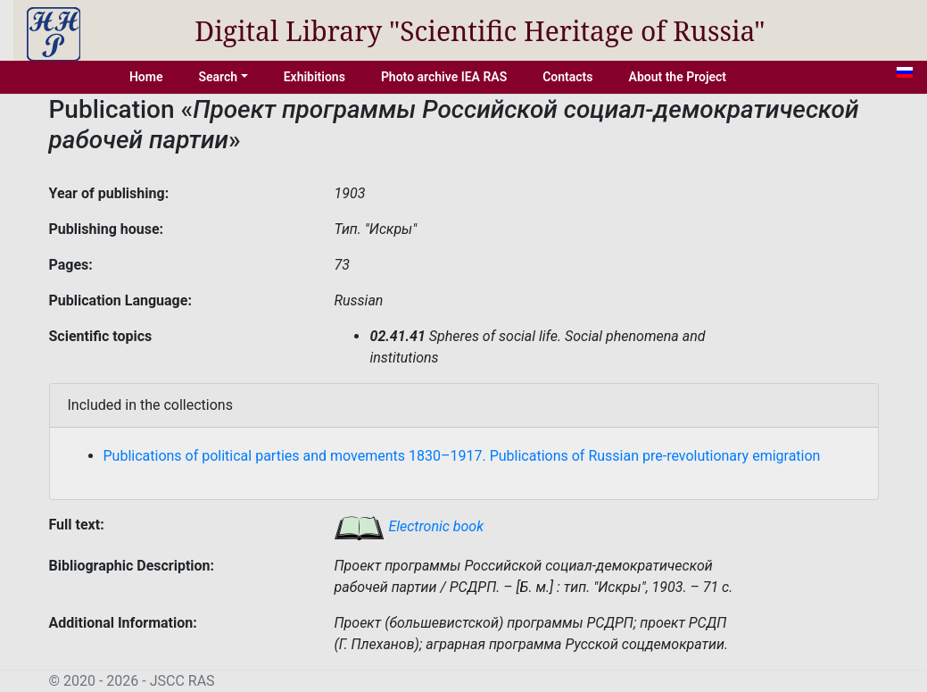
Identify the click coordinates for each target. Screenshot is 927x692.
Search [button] (217, 77)
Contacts (567, 77)
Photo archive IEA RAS (444, 77)
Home (146, 77)
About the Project (678, 77)
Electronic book (409, 526)
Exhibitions (314, 77)
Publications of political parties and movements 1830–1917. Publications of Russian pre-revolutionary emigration (462, 455)
